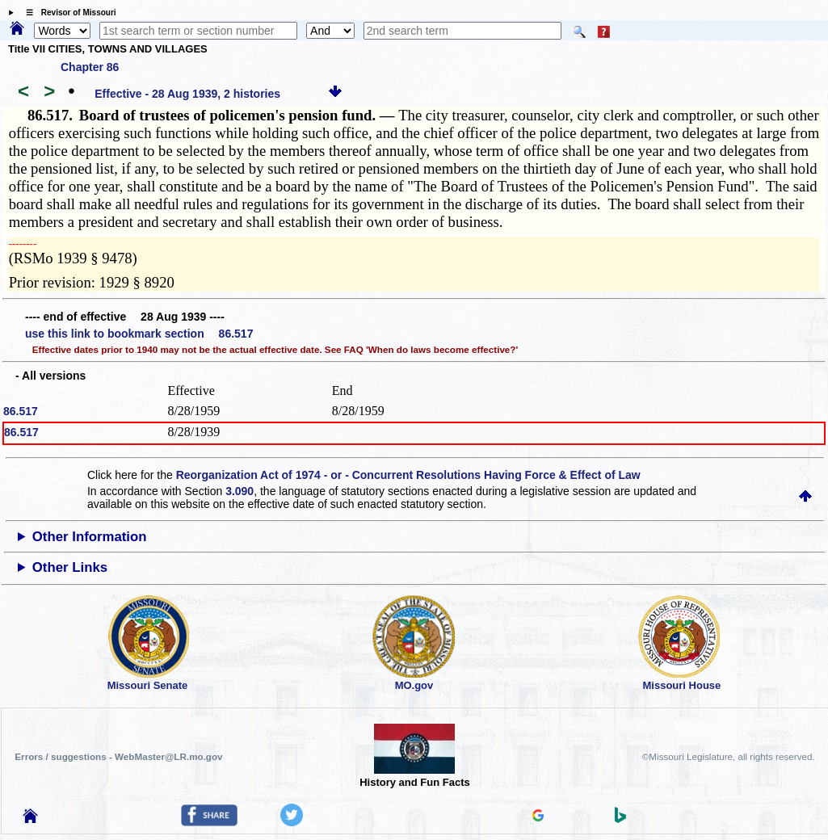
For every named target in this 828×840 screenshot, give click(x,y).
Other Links (69, 567)
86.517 (20, 411)
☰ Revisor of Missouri (67, 12)
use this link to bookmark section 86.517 (139, 333)
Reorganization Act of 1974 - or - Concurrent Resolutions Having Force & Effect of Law (408, 474)
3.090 (239, 491)
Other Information (89, 536)
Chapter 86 (90, 67)
